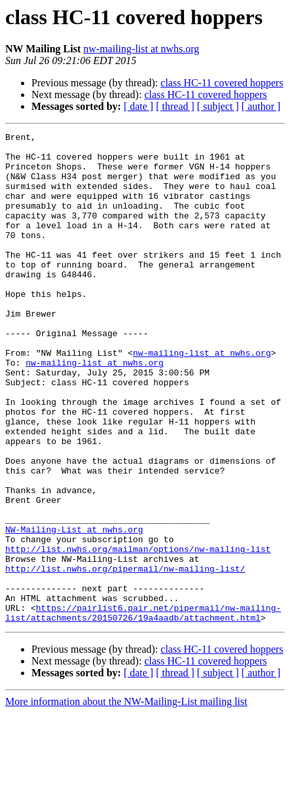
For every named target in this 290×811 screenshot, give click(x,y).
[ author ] (261, 106)
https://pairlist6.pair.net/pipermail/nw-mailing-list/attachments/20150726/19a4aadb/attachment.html (143, 709)
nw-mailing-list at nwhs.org (141, 48)
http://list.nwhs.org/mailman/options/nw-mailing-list (138, 633)
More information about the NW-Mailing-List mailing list (126, 799)
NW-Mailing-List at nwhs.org (74, 609)
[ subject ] (218, 106)
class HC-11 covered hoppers (221, 82)
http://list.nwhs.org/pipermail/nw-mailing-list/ (125, 657)
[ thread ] (175, 106)
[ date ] (138, 106)
